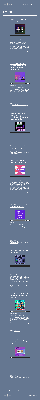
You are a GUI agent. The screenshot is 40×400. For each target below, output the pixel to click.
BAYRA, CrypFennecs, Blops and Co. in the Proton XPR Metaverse (19, 295)
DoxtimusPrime (12, 319)
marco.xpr (16, 183)
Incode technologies (16, 105)
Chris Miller (23, 42)
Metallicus (18, 43)
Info (27, 4)
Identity (13, 105)
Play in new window (15, 37)
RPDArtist (20, 273)
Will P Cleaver (18, 228)
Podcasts (15, 104)
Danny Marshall (14, 152)
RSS (21, 39)
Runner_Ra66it (25, 318)
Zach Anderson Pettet (12, 56)
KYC (19, 105)
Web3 (14, 197)
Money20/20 (18, 42)
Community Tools (16, 377)
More (23, 39)
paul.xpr (21, 183)
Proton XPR (20, 226)
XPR (17, 243)
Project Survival (18, 48)
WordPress (35, 395)
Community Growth (14, 242)
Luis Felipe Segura (14, 92)
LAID (18, 319)
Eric (25, 41)
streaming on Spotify (15, 47)
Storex (19, 183)
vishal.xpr (11, 229)
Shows (31, 4)
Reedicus (26, 228)
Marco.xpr (23, 273)
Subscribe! (35, 4)
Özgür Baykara (19, 92)
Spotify (19, 39)
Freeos (24, 183)
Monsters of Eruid (18, 152)
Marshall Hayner (23, 377)
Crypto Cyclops (15, 229)
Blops (26, 317)
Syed (14, 183)
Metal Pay (24, 227)
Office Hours (20, 242)
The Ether (19, 104)
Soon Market (12, 273)
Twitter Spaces (13, 153)
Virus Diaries (22, 48)
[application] (20, 35)
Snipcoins (11, 183)
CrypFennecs (23, 317)
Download (20, 37)
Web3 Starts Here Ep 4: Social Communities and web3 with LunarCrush (18, 342)
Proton (17, 104)
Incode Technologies (22, 91)
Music (25, 4)
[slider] (28, 35)
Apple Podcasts (16, 39)
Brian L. (19, 229)
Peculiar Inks (21, 272)
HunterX (16, 319)
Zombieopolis (16, 153)
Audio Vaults (22, 4)
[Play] (11, 83)
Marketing (18, 242)
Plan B (27, 48)
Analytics (13, 377)
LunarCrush (20, 377)
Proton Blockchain (15, 90)
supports (24, 51)
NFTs (20, 152)
